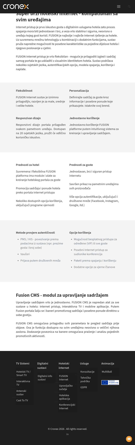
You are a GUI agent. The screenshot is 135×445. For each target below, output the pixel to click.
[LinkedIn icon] (67, 434)
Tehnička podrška (85, 379)
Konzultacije (87, 372)
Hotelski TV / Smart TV (23, 373)
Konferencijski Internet (67, 406)
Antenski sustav (21, 392)
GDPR (83, 387)
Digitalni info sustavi (45, 377)
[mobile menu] (118, 6)
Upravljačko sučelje (66, 387)
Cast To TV (22, 400)
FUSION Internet (63, 377)
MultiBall (107, 372)
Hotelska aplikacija (64, 397)
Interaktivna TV (23, 383)
